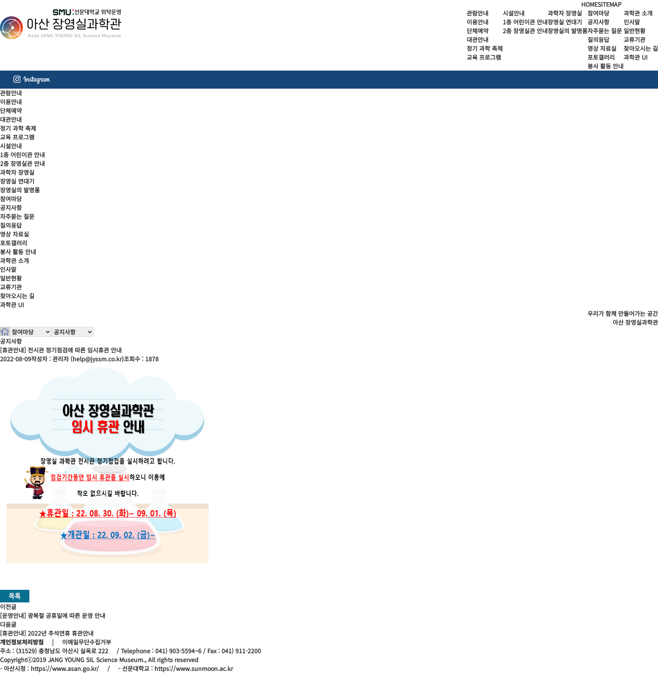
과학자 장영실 (565, 13)
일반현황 (634, 30)
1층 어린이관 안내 (525, 22)
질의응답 (598, 39)
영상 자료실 (602, 48)
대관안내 (477, 39)
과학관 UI (636, 57)
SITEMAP (609, 4)
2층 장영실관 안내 (525, 30)
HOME (589, 4)
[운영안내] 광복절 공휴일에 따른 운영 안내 (52, 615)
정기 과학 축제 (485, 48)
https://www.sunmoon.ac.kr (193, 668)
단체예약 (477, 30)
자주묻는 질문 (605, 30)
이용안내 (477, 22)
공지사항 (598, 22)
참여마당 (598, 13)
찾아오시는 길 (641, 48)
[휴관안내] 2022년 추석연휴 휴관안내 (47, 633)
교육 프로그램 (484, 57)
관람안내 (477, 13)
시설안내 (514, 13)
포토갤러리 (601, 57)
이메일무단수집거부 (86, 642)
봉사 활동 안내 (606, 66)
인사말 (632, 22)
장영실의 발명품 (568, 30)
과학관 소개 (638, 13)
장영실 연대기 (565, 22)
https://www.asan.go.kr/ (65, 668)
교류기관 (634, 39)
